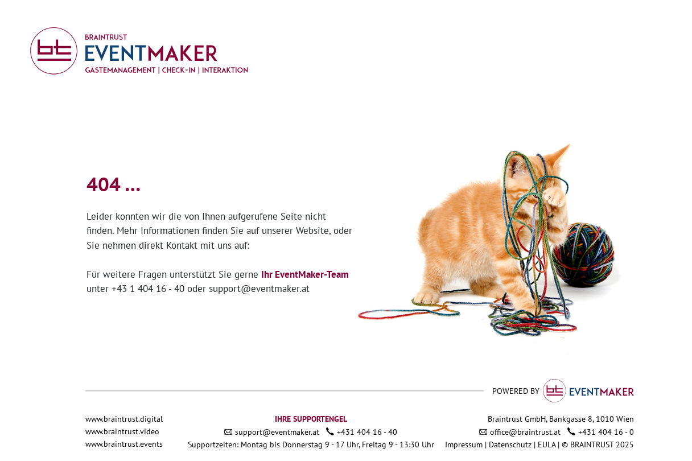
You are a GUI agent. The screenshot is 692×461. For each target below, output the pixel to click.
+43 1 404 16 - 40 (148, 288)
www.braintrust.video (122, 431)
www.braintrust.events (124, 444)
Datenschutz (510, 444)
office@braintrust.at (525, 432)
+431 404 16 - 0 (606, 432)
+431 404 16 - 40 (367, 432)
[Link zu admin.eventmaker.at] (139, 50)
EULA (548, 444)
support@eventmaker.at (259, 288)
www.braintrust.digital (124, 419)
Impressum (464, 444)
